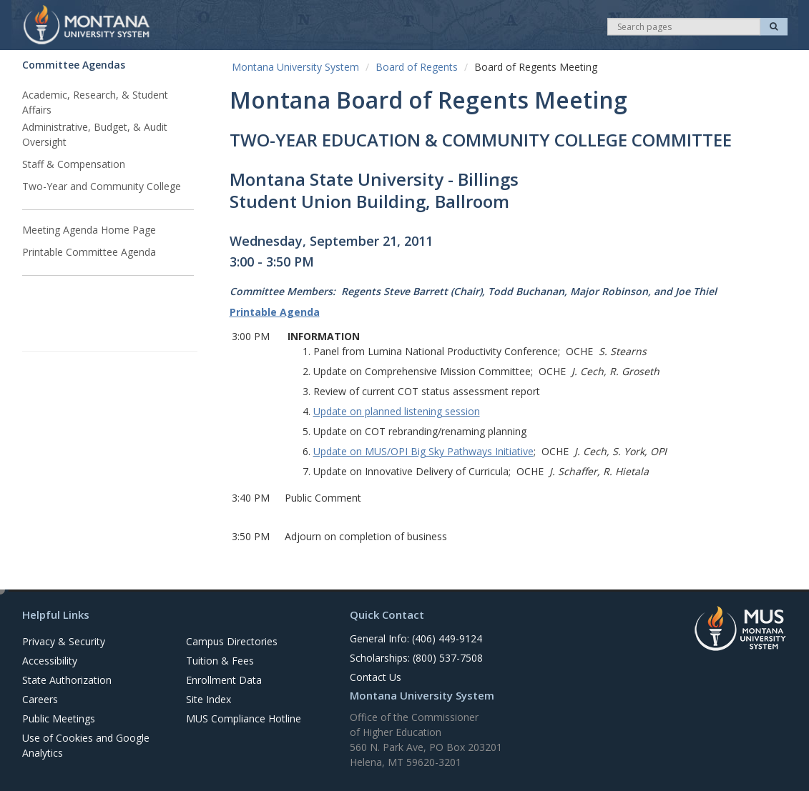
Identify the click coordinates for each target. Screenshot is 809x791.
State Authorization (67, 680)
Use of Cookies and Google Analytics (85, 745)
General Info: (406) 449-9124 (416, 638)
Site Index (208, 699)
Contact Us (375, 677)
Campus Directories (232, 641)
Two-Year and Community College (101, 186)
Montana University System (295, 67)
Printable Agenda (275, 312)
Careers (40, 699)
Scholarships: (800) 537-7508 (416, 658)
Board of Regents (417, 67)
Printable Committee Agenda (89, 252)
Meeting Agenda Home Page (89, 230)
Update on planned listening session (396, 411)
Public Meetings (58, 718)
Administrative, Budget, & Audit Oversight (94, 134)
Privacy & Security (63, 641)
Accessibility (49, 660)
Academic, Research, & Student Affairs (95, 102)
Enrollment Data (224, 680)
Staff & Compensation (73, 164)
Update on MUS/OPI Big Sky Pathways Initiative (423, 451)
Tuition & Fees (220, 660)
